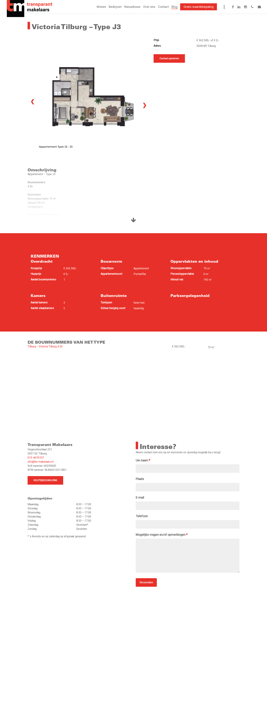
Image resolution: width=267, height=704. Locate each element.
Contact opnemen (169, 58)
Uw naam (143, 460)
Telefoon (142, 516)
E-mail (140, 497)
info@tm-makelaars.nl (40, 461)
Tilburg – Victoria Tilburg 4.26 (45, 346)
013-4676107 (36, 457)
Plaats (140, 479)
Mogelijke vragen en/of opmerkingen (161, 534)
